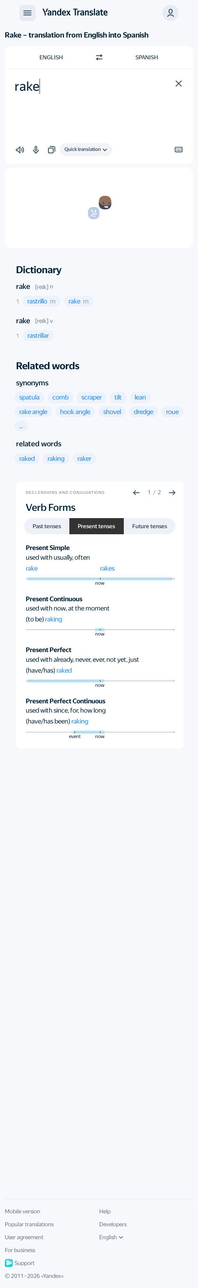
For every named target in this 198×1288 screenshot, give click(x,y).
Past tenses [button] (47, 526)
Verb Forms (50, 507)
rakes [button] (107, 568)
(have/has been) (48, 721)
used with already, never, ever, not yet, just (82, 659)
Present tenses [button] (96, 526)
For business (20, 1250)
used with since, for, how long (66, 710)
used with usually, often (58, 557)
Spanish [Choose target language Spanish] (146, 57)
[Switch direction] (99, 57)
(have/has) (41, 670)
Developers (113, 1224)
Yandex (52, 1276)
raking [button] (53, 619)
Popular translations (29, 1224)
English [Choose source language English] (51, 57)
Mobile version (22, 1211)
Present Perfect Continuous (65, 701)
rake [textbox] (27, 86)
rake (23, 286)
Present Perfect (48, 650)
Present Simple (48, 548)
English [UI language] (111, 1237)
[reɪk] (41, 287)
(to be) (35, 619)
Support (20, 1263)
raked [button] (64, 670)
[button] (171, 13)
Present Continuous (54, 599)
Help (104, 1211)
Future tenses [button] (149, 526)
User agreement (24, 1237)
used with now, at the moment (68, 608)
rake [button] (32, 568)
